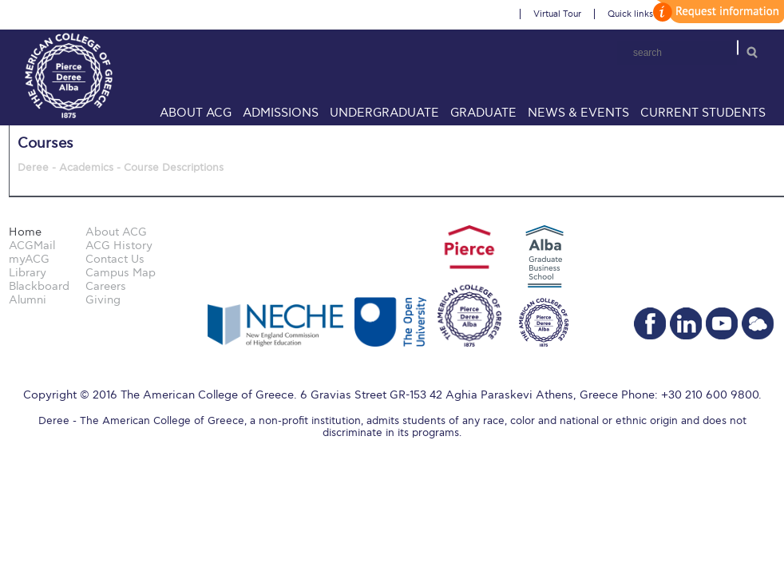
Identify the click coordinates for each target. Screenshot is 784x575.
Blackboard (39, 286)
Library (27, 273)
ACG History (118, 245)
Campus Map (120, 273)
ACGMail (32, 245)
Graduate (483, 112)
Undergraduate (384, 112)
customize (716, 11)
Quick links (630, 14)
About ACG (196, 112)
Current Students (703, 112)
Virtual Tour (557, 14)
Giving (103, 300)
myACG (29, 259)
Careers (105, 286)
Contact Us (115, 259)
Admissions (281, 112)
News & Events (578, 112)
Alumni (27, 300)
